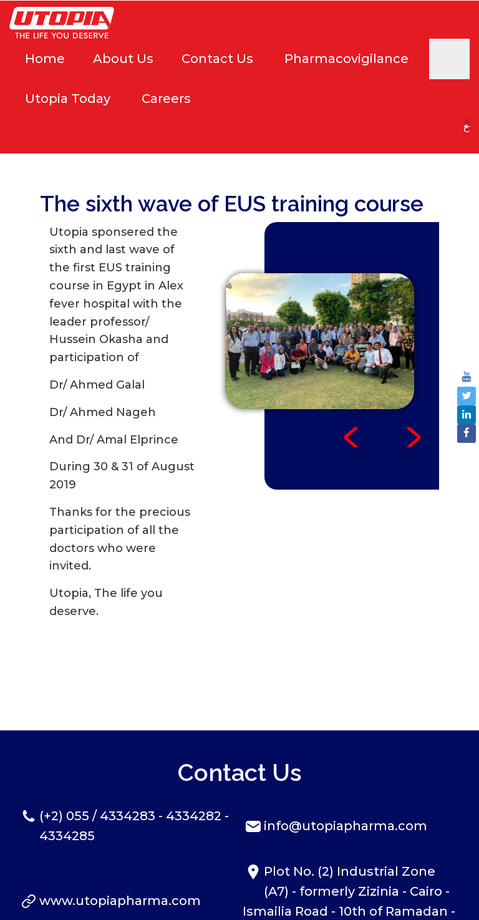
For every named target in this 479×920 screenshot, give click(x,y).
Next (413, 337)
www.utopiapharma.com (120, 800)
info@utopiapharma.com (345, 726)
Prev (351, 337)
